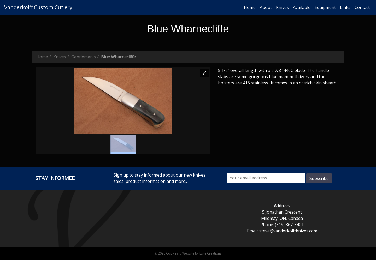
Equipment (325, 7)
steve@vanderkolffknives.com (288, 231)
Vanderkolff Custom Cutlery (38, 7)
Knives (282, 7)
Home (250, 7)
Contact (362, 7)
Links (345, 7)
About (266, 7)
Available (301, 7)
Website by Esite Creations (201, 253)
